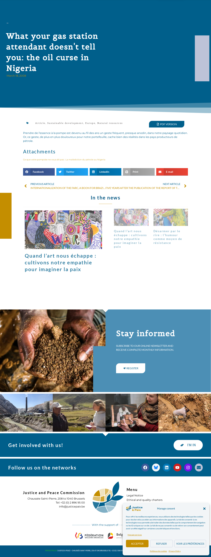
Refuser (161, 543)
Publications (99, 6)
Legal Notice (135, 495)
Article (40, 123)
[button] (204, 508)
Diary (119, 6)
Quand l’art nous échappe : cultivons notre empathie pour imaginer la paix (60, 262)
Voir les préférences (190, 543)
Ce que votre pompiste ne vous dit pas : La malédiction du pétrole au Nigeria (64, 159)
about (49, 6)
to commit (138, 6)
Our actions (71, 6)
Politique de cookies (158, 551)
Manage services (135, 535)
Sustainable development (65, 123)
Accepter (137, 543)
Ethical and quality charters (145, 500)
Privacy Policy (175, 551)
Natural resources (110, 123)
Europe (90, 123)
